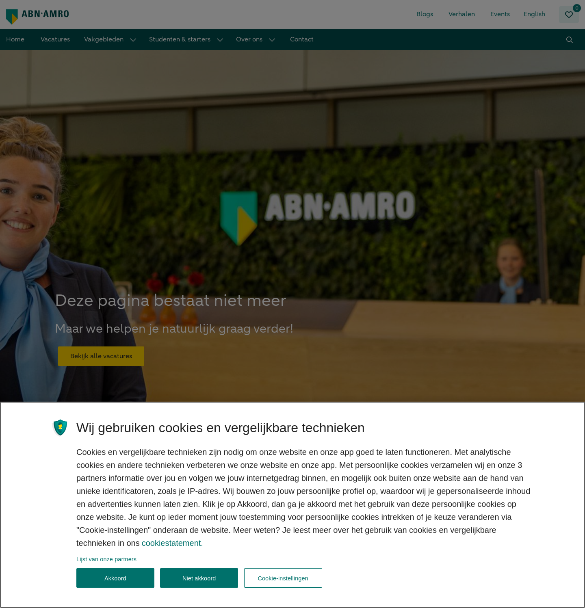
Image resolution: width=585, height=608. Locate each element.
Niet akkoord (199, 587)
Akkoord (115, 587)
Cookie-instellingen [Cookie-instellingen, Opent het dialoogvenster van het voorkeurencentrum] (283, 587)
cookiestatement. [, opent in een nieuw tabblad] (172, 551)
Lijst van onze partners (106, 568)
